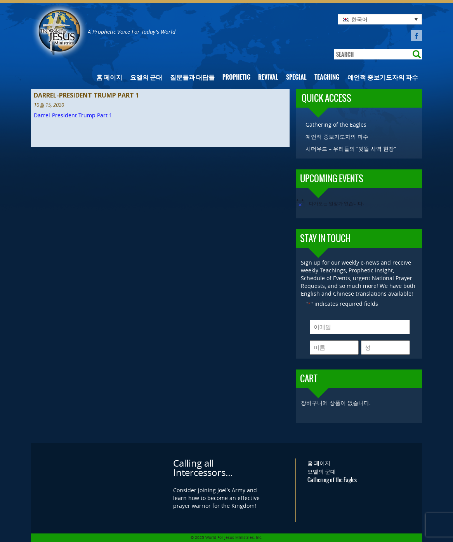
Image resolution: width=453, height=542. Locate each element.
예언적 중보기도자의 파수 (382, 77)
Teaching (327, 77)
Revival (268, 77)
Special (296, 77)
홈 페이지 (109, 77)
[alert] (359, 203)
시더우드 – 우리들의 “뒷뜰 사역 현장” (350, 148)
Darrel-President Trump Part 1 (73, 115)
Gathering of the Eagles (335, 124)
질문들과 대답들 (192, 77)
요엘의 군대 (146, 77)
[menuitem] (380, 19)
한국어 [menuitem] (359, 19)
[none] (380, 19)
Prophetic (236, 77)
